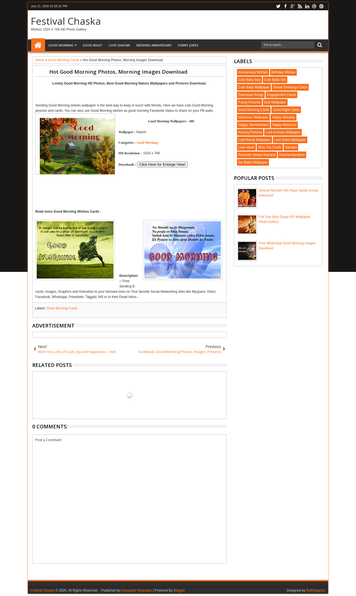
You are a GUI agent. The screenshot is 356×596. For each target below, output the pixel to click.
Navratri (291, 147)
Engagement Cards (281, 95)
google (292, 6)
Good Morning (60, 45)
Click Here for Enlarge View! (162, 164)
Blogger (179, 590)
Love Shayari (119, 45)
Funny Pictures (249, 102)
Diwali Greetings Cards (290, 87)
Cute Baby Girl (275, 80)
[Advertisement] (129, 93)
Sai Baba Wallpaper (253, 162)
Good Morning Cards (61, 308)
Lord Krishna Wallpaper (283, 132)
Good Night (93, 45)
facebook (285, 6)
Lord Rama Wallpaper (254, 140)
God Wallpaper (275, 102)
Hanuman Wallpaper (253, 117)
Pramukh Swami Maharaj (257, 155)
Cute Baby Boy (249, 80)
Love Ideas (246, 147)
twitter (278, 6)
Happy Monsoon (284, 125)
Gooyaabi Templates (137, 590)
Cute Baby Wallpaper (254, 87)
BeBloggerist (315, 590)
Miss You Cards (269, 147)
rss (299, 6)
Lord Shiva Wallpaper (290, 140)
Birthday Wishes (283, 72)
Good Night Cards (286, 110)
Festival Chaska (66, 21)
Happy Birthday (283, 117)
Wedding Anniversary (154, 45)
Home (38, 45)
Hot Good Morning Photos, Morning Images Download (118, 71)
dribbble (314, 6)
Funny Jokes (188, 45)
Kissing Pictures (250, 132)
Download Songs (251, 95)
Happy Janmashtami (253, 125)
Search (319, 45)
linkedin (307, 6)
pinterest (321, 6)
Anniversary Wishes (253, 72)
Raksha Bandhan (292, 155)
